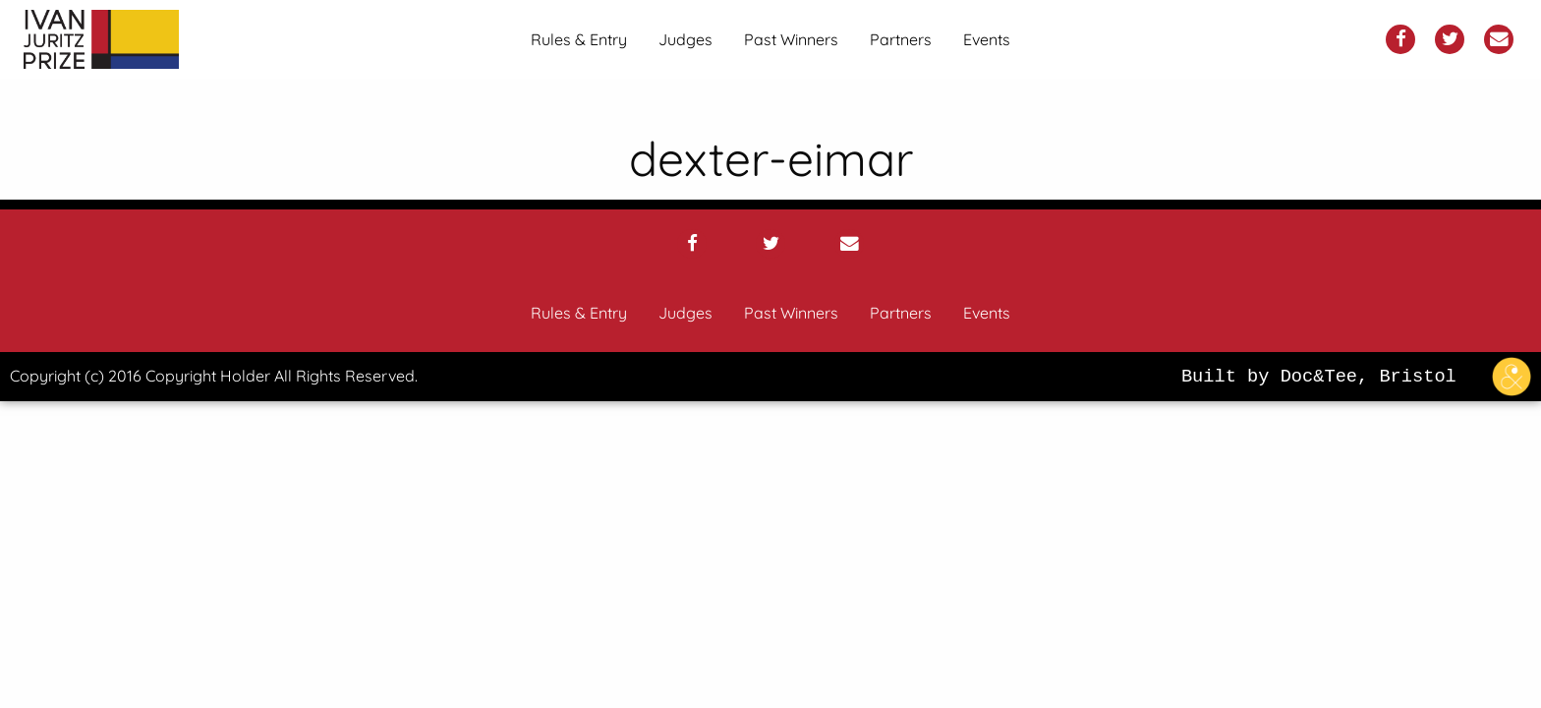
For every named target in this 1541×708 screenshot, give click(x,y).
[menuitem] (579, 39)
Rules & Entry (579, 39)
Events (986, 39)
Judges (685, 39)
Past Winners (791, 39)
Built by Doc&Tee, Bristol (1361, 376)
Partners (901, 39)
